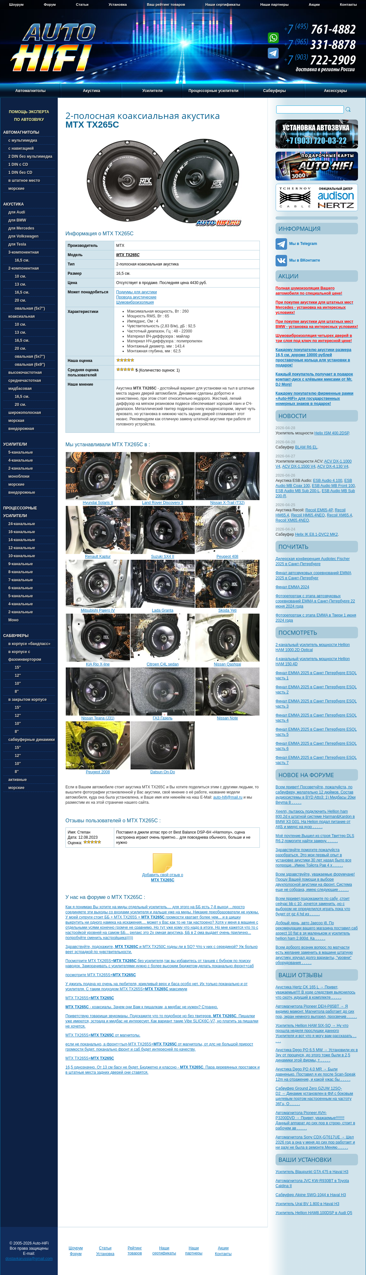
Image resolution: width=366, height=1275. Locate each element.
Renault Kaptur (98, 556)
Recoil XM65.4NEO (292, 520)
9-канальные (20, 564)
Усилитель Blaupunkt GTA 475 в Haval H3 (312, 1172)
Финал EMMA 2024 (292, 587)
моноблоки (19, 476)
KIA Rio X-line (98, 664)
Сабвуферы (274, 90)
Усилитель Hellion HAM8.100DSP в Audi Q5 (314, 1213)
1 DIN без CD (20, 172)
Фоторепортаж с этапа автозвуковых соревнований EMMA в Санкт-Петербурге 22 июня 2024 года (315, 601)
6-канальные (20, 588)
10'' (14, 683)
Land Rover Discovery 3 (162, 502)
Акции (314, 4)
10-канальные (21, 556)
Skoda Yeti (227, 610)
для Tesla (17, 244)
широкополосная (24, 412)
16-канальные (21, 532)
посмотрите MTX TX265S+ (100, 975)
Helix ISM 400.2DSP (331, 433)
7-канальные (20, 580)
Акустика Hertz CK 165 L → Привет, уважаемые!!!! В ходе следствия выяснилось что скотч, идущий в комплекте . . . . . (315, 992)
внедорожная (21, 428)
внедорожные (21, 492)
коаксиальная (21, 316)
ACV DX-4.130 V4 (332, 466)
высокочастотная (25, 372)
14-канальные (21, 540)
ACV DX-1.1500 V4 (298, 466)
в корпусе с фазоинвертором (24, 656)
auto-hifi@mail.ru (228, 797)
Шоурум (16, 4)
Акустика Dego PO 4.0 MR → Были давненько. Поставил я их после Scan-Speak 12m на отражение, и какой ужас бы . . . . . (315, 1074)
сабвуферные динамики (31, 739)
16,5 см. (19, 260)
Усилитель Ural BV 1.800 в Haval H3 (307, 1204)
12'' (14, 675)
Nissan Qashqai (227, 664)
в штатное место (24, 180)
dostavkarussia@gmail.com (29, 1258)
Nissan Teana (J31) (97, 718)
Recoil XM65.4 (339, 515)
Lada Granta (163, 610)
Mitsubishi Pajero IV (98, 610)
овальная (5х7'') (26, 308)
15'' (14, 667)
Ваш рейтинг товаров (166, 4)
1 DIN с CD (18, 164)
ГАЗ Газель (162, 718)
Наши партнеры (274, 4)
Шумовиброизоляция (135, 302)
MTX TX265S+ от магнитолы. (102, 1035)
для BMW (17, 220)
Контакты (348, 4)
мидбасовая (20, 388)
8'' (13, 691)
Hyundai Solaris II (98, 502)
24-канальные (21, 524)
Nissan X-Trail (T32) (227, 502)
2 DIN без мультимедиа (30, 156)
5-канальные (20, 452)
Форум (49, 4)
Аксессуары (335, 90)
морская (16, 420)
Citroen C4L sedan (163, 664)
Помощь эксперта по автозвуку (29, 116)
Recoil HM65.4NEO (308, 515)
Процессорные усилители (214, 90)
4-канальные (20, 460)
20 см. (17, 300)
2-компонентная (23, 268)
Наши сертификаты (222, 4)
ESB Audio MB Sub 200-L (297, 491)
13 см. (17, 284)
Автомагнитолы (30, 90)
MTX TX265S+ (89, 998)
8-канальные (20, 572)
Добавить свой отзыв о (162, 877)
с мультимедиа (22, 140)
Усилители (152, 90)
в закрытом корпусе (27, 699)
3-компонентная (23, 252)
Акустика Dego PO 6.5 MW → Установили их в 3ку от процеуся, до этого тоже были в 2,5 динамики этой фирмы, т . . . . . (317, 1055)
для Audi (16, 212)
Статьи (82, 4)
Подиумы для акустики (136, 292)
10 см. (17, 276)
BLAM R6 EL (306, 447)
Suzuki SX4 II (162, 556)
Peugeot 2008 (98, 772)
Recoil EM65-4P (319, 510)
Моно (13, 620)
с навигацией (21, 148)
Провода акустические (136, 297)
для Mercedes (21, 228)
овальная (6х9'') (26, 364)
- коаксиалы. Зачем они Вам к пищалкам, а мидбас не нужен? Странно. (141, 1007)
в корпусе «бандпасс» (29, 644)
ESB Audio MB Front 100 (333, 485)
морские (16, 188)
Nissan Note (227, 718)
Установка (118, 4)
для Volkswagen (23, 236)
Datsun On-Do (162, 772)
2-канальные (20, 468)
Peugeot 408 (227, 556)
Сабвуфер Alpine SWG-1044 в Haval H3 (311, 1195)
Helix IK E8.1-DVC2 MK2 (316, 534)
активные (17, 779)
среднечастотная (24, 380)
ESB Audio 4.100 (327, 480)
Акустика (91, 90)
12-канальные (21, 548)
